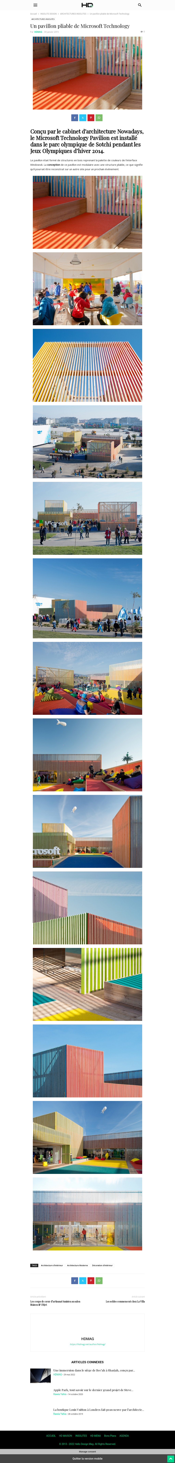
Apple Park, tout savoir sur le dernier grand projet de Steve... (93, 1390)
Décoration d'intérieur (102, 1265)
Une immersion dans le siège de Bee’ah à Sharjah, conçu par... (94, 1370)
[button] (35, 5)
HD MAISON (65, 1435)
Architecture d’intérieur (52, 1265)
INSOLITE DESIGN (48, 14)
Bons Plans (110, 1435)
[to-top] (170, 1457)
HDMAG (38, 31)
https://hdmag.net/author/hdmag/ (87, 1344)
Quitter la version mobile (87, 1458)
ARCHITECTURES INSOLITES (73, 14)
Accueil (33, 14)
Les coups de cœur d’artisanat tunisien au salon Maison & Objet (55, 1303)
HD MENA (95, 1435)
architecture (101, 131)
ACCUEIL (51, 1435)
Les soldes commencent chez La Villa (125, 1301)
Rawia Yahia (59, 1394)
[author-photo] (87, 1334)
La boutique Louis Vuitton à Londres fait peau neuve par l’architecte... (98, 1409)
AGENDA (124, 1435)
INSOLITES (81, 1435)
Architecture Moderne (77, 1265)
